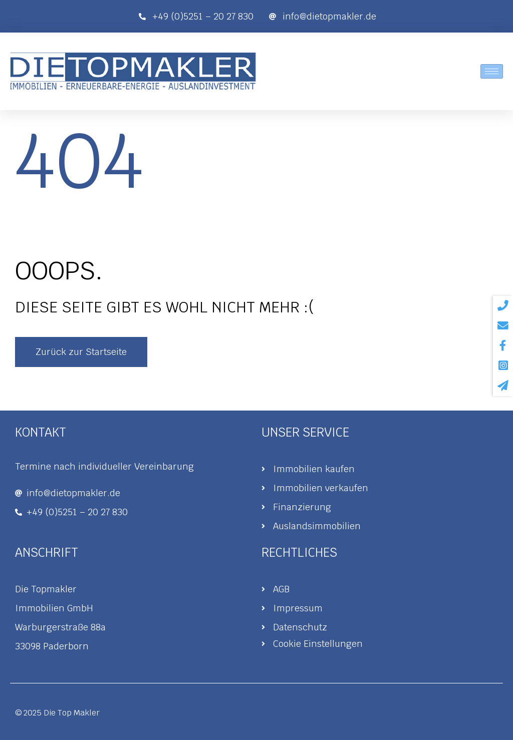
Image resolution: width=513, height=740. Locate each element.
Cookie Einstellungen (318, 643)
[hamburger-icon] (491, 71)
